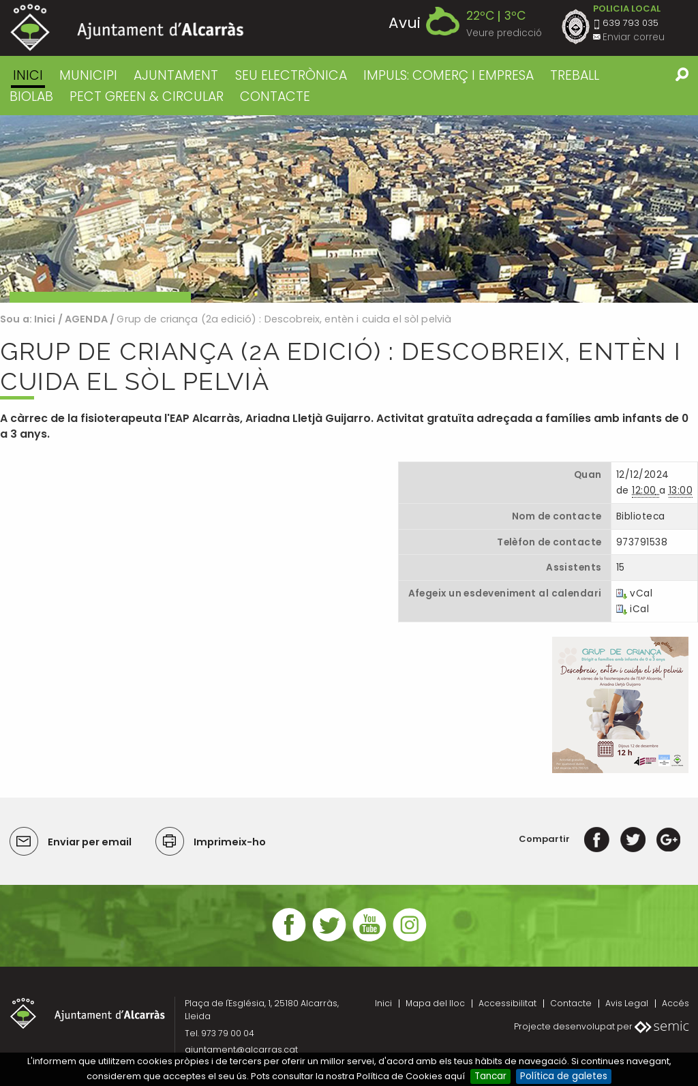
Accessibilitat (507, 1003)
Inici (28, 75)
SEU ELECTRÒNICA (291, 75)
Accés (675, 1003)
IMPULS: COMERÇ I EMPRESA (448, 75)
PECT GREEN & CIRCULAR (147, 96)
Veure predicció (504, 33)
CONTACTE (275, 96)
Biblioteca (640, 516)
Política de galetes (563, 1076)
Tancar (490, 1076)
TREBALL (574, 75)
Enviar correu (634, 37)
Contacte (571, 1003)
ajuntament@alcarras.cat (241, 1049)
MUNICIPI (88, 75)
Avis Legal (626, 1003)
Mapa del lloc (435, 1003)
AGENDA (86, 319)
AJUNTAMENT (176, 75)
